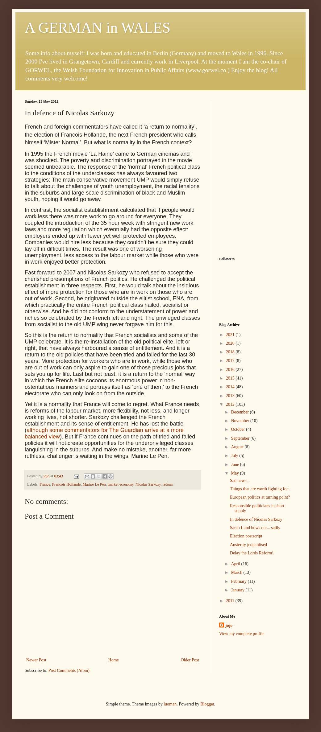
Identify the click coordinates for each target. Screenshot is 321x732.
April (236, 563)
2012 (231, 404)
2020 (231, 343)
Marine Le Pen (94, 484)
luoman (170, 704)
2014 (231, 387)
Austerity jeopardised (248, 544)
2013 (231, 395)
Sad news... (240, 480)
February (239, 581)
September (240, 438)
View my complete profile (242, 633)
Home (113, 660)
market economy (120, 484)
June (235, 464)
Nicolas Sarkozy (148, 484)
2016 (231, 369)
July (235, 455)
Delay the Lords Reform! (251, 553)
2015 (231, 378)
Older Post (190, 660)
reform (168, 484)
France (45, 484)
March (237, 572)
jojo (228, 625)
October (238, 429)
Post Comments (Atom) (69, 670)
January (238, 590)
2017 (231, 360)
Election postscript (246, 536)
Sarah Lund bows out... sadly (255, 527)
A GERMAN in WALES (97, 27)
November (240, 420)
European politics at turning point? (260, 497)
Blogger (207, 704)
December (240, 412)
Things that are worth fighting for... (260, 489)
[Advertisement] (257, 138)
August (237, 447)
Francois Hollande (66, 484)
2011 (231, 600)
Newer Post (36, 660)
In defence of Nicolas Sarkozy (256, 519)
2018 (231, 352)
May (235, 473)
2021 (231, 334)
